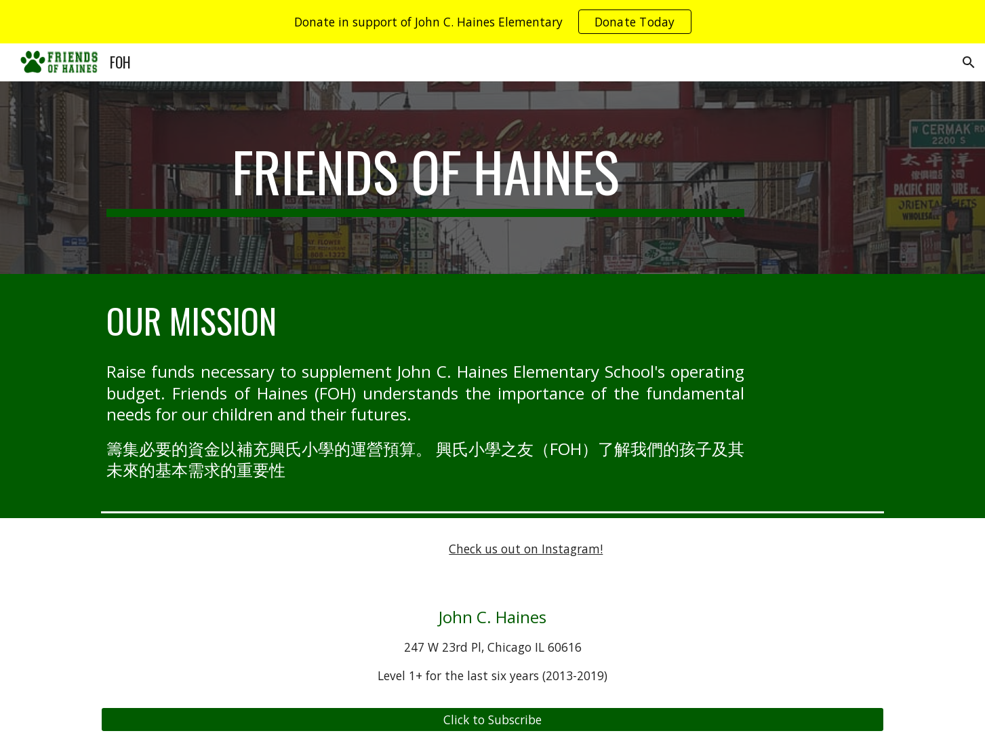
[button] (968, 62)
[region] (492, 21)
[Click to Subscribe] (492, 720)
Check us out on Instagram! (526, 548)
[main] (425, 177)
